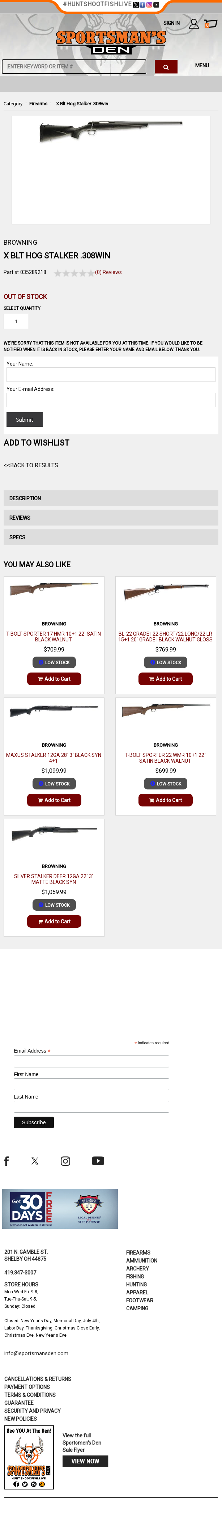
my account (194, 23)
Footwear (139, 1300)
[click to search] (166, 66)
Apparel (137, 1292)
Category (13, 103)
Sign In (171, 23)
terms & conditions (30, 1395)
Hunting (136, 1284)
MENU (202, 65)
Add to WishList (36, 442)
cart (207, 25)
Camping (137, 1308)
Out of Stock (25, 296)
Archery (137, 1269)
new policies (20, 1419)
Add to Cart (54, 679)
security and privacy (32, 1411)
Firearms (38, 103)
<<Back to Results (31, 465)
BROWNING (20, 242)
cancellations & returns (37, 1379)
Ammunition (141, 1261)
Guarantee (19, 1403)
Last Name (26, 1097)
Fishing (135, 1277)
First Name (26, 1074)
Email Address (32, 1051)
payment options (27, 1387)
